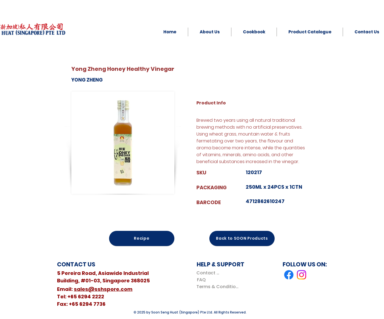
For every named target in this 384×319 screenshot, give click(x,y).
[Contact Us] (208, 272)
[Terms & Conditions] (218, 286)
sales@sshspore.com (103, 289)
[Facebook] (289, 275)
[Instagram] (301, 275)
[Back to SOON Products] (242, 238)
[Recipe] (141, 238)
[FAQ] (201, 279)
